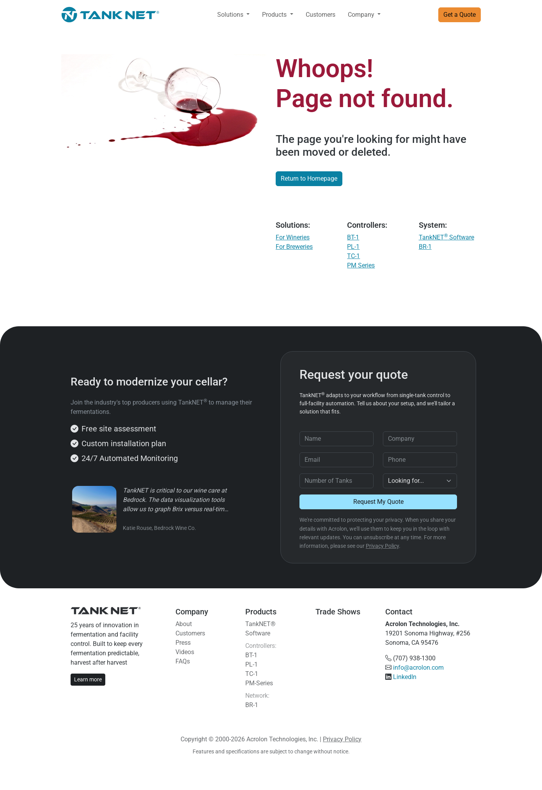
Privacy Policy (382, 546)
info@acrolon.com (418, 667)
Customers (320, 14)
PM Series (361, 265)
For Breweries (294, 246)
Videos (184, 652)
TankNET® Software (260, 628)
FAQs (182, 661)
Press (183, 642)
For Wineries (293, 237)
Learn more (88, 679)
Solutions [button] (231, 14)
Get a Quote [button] (459, 14)
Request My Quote (378, 501)
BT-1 (353, 237)
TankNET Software (446, 237)
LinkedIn (404, 677)
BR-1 (425, 246)
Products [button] (275, 14)
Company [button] (362, 14)
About (183, 624)
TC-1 (353, 256)
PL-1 (353, 246)
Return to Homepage (309, 178)
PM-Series (259, 683)
